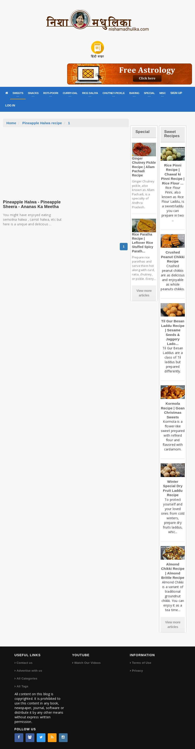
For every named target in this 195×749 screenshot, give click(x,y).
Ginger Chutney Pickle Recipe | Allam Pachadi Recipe (144, 167)
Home (11, 123)
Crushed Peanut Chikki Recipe (173, 256)
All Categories (27, 678)
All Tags (22, 686)
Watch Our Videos (87, 662)
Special (142, 132)
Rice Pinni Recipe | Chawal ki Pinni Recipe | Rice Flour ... (173, 174)
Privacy (137, 670)
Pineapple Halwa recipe (42, 123)
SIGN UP (176, 93)
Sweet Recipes (172, 134)
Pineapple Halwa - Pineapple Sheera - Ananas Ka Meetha (32, 204)
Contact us (25, 662)
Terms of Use (141, 662)
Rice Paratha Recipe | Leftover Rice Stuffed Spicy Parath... (142, 243)
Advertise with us (29, 670)
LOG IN (10, 105)
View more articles (144, 293)
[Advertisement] (65, 162)
